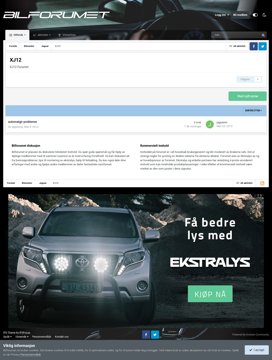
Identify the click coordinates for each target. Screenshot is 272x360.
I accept (256, 350)
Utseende (22, 336)
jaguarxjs (17, 126)
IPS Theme (9, 332)
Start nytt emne (247, 96)
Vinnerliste (69, 34)
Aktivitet (43, 34)
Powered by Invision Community (250, 334)
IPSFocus (24, 332)
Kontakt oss (62, 336)
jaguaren (222, 122)
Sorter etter (253, 110)
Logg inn (222, 15)
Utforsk (18, 34)
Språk (7, 336)
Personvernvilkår (41, 336)
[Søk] (221, 35)
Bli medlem (240, 14)
